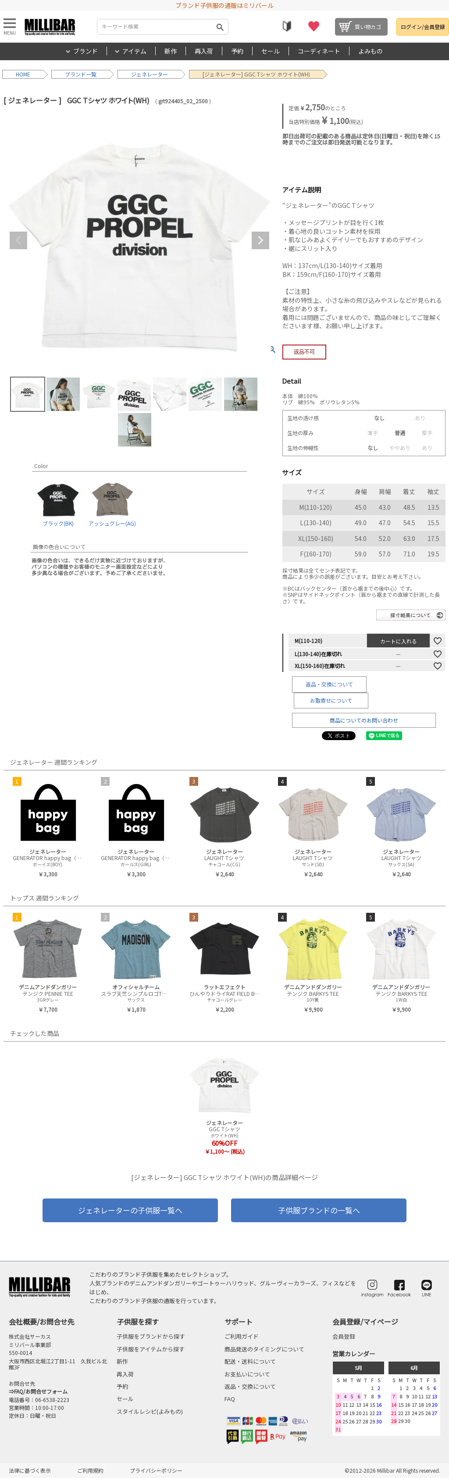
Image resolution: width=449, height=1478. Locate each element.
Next (260, 240)
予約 (237, 51)
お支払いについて (247, 1374)
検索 (220, 27)
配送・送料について (250, 1361)
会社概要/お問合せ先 (42, 1321)
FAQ (229, 1398)
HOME (23, 74)
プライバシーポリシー (156, 1470)
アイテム (134, 51)
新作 (170, 51)
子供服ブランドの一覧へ (319, 1210)
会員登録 (343, 1336)
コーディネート (319, 51)
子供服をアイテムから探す (151, 1349)
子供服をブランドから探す (151, 1336)
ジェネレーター (149, 74)
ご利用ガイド (241, 1336)
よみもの (370, 51)
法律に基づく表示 (30, 1470)
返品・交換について (329, 684)
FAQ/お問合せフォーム (41, 1391)
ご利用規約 (90, 1470)
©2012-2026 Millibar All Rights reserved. (392, 1470)
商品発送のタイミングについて (264, 1349)
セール (270, 51)
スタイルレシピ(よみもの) (150, 1411)
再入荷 (204, 51)
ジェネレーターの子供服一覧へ (130, 1210)
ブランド (85, 51)
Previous (18, 240)
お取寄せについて (331, 700)
